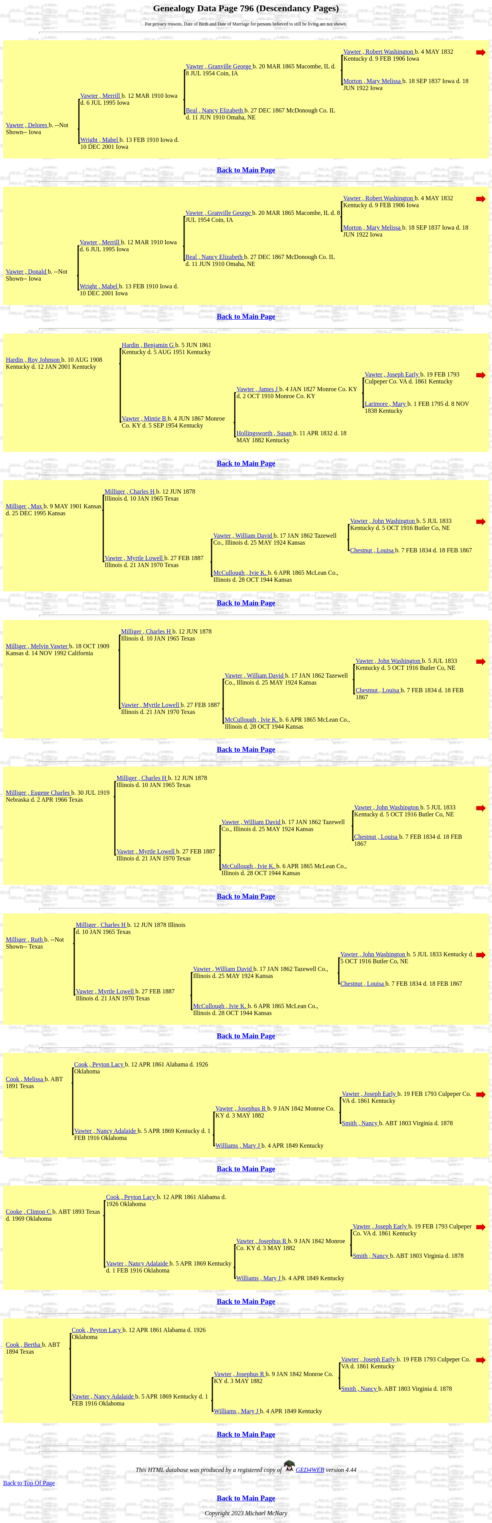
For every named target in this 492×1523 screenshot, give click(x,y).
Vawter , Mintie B (145, 418)
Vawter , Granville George (219, 66)
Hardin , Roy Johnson (34, 359)
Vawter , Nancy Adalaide (106, 1131)
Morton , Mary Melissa (372, 81)
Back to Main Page (246, 170)
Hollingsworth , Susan (264, 433)
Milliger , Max (25, 506)
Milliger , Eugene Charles (38, 792)
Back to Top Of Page (29, 1483)
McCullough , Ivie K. (240, 572)
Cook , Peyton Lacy (99, 1064)
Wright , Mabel (100, 139)
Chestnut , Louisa (372, 550)
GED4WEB (310, 1470)
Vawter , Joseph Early (392, 374)
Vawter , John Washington (383, 521)
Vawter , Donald (27, 271)
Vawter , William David (243, 535)
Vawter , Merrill (101, 95)
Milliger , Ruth (25, 939)
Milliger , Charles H (130, 491)
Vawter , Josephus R (241, 1108)
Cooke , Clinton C (29, 1211)
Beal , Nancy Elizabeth (215, 110)
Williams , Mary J (238, 1145)
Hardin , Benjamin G (148, 345)
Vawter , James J (257, 389)
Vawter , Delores (27, 125)
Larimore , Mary (386, 403)
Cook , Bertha (24, 1344)
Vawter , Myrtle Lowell (134, 558)
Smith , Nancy (360, 1123)
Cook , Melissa (25, 1079)
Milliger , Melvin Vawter (37, 646)
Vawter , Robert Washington (379, 51)
